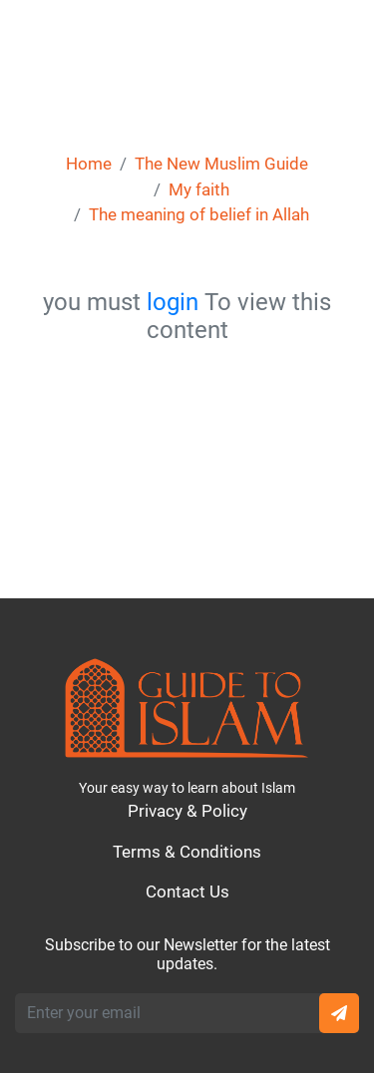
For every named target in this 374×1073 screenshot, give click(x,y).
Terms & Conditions (187, 852)
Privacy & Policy (187, 811)
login (172, 302)
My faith (199, 189)
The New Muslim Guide (221, 164)
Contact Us (187, 891)
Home (89, 164)
